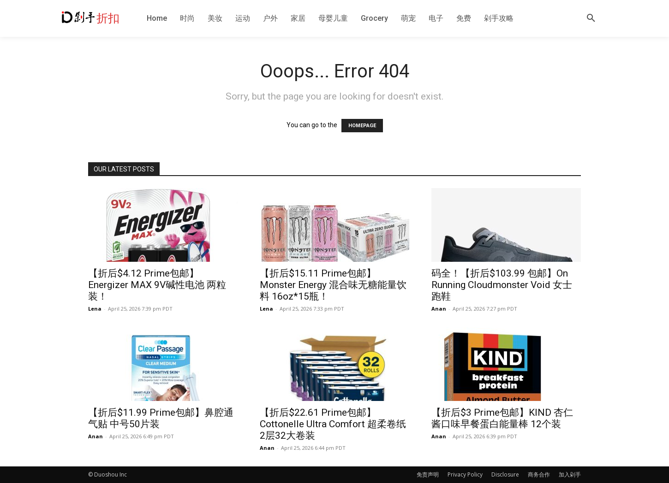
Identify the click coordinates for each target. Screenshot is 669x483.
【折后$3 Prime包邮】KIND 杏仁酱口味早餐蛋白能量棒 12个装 (502, 418)
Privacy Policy (465, 474)
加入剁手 (570, 474)
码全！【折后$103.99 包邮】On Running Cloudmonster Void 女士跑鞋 (501, 285)
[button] (591, 18)
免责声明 (428, 474)
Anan (438, 308)
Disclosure (505, 474)
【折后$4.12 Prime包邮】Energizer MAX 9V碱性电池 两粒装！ (157, 285)
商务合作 (539, 474)
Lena (95, 308)
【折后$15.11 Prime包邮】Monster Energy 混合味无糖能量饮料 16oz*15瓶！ (333, 285)
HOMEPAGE (362, 126)
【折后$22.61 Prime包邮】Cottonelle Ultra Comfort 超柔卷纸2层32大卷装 (333, 424)
